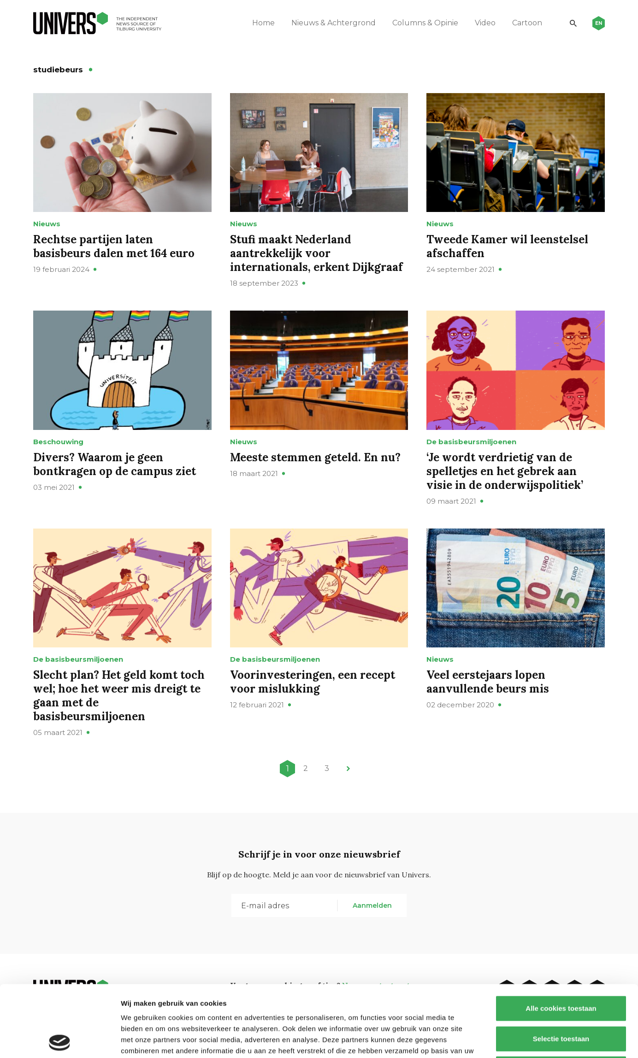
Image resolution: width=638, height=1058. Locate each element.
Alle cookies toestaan (561, 937)
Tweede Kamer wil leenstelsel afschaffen (507, 246)
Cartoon (527, 22)
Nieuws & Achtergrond (333, 22)
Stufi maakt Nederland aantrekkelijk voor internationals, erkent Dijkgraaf (316, 253)
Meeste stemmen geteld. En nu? (315, 457)
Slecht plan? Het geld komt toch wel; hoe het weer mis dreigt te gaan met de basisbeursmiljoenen (119, 695)
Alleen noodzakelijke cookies (561, 997)
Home (263, 22)
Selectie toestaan (561, 967)
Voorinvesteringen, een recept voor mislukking (312, 682)
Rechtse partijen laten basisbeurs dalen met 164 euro (114, 246)
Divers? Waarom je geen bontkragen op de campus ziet (114, 464)
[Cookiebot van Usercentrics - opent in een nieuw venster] (59, 1040)
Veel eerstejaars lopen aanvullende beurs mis (487, 682)
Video (485, 22)
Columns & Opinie (425, 22)
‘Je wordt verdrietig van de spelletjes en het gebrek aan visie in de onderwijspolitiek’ (504, 471)
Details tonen (498, 1040)
